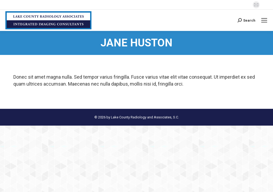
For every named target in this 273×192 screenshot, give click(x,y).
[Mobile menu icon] (264, 20)
